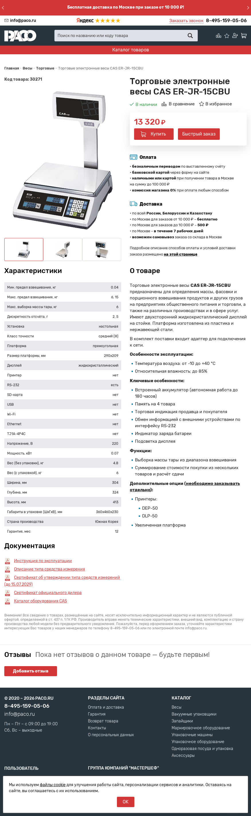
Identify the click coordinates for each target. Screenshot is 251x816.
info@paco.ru (23, 20)
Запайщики (182, 721)
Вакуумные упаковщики (194, 714)
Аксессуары (183, 756)
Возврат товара (103, 721)
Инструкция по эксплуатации (43, 560)
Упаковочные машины (192, 735)
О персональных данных (111, 735)
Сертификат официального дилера (48, 592)
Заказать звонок (186, 20)
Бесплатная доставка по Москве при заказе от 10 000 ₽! (125, 7)
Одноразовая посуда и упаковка (202, 749)
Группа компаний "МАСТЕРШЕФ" (123, 768)
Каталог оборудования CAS (40, 601)
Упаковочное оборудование (198, 742)
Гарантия (96, 714)
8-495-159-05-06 (226, 20)
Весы (176, 707)
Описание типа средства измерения (49, 569)
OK (126, 802)
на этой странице (180, 254)
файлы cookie (53, 784)
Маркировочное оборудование (201, 728)
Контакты (97, 728)
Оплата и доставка (106, 707)
